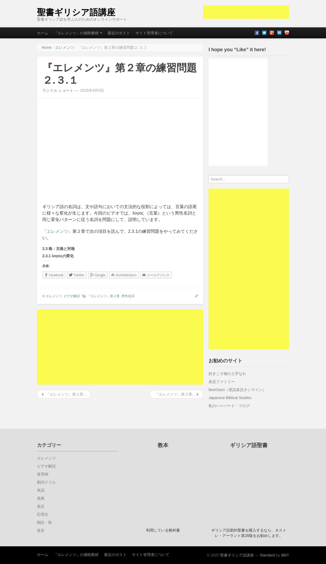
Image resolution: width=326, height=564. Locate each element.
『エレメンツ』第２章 (103, 296)
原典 (41, 498)
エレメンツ (54, 296)
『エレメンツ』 (57, 231)
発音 (41, 530)
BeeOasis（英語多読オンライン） (237, 390)
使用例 (42, 474)
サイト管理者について (154, 33)
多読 (41, 506)
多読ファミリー (222, 381)
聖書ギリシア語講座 (76, 12)
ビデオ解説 (72, 296)
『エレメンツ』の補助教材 (78, 33)
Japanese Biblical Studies (230, 398)
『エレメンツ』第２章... (64, 394)
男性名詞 (127, 296)
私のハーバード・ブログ (229, 406)
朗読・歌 (44, 522)
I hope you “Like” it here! (237, 49)
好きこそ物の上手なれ (227, 373)
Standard (267, 555)
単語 (41, 490)
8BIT (285, 555)
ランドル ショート (57, 90)
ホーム (42, 33)
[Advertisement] (246, 12)
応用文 (42, 514)
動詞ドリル (46, 482)
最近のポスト (119, 33)
